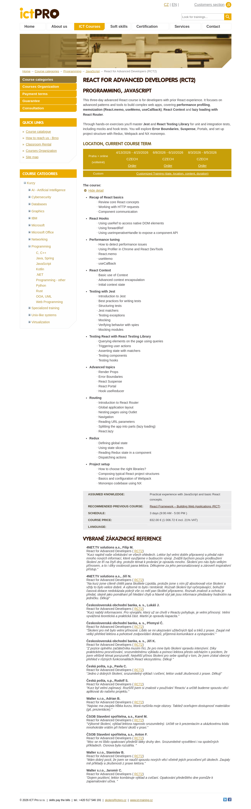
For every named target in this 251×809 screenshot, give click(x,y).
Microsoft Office (43, 232)
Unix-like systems (44, 315)
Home (29, 26)
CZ (166, 5)
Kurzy (31, 183)
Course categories (38, 79)
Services (182, 26)
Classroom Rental (38, 144)
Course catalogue (38, 131)
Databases (39, 204)
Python (41, 285)
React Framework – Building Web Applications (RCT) (185, 506)
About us (59, 26)
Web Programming (49, 302)
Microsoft (38, 225)
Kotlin (40, 269)
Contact (213, 26)
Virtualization (41, 322)
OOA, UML (44, 296)
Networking (40, 239)
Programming (41, 246)
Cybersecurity (41, 197)
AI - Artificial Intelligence (49, 190)
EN (174, 5)
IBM (34, 218)
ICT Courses (89, 26)
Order (132, 166)
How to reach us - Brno (42, 138)
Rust (39, 291)
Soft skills (119, 26)
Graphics (38, 211)
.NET (39, 274)
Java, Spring (45, 258)
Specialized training (45, 308)
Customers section (209, 5)
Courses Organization (41, 86)
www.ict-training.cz (141, 800)
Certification (146, 26)
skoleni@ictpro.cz (115, 800)
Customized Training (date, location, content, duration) (172, 173)
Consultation (33, 108)
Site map (32, 157)
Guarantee (31, 101)
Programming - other (51, 280)
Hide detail (96, 190)
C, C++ (41, 253)
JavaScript (43, 263)
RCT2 (138, 551)
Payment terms (35, 94)
